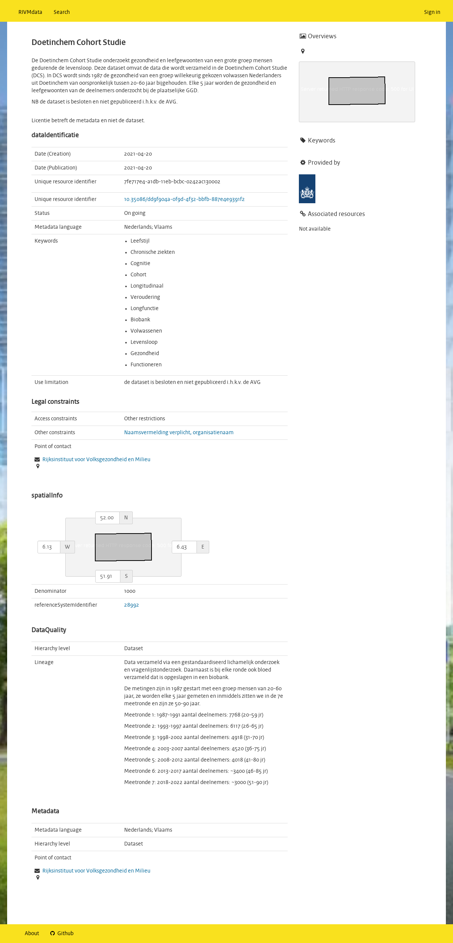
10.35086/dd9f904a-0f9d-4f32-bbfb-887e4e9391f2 (184, 199)
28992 (131, 605)
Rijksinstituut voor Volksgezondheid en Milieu (96, 459)
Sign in (432, 12)
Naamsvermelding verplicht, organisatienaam (179, 432)
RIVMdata (30, 12)
